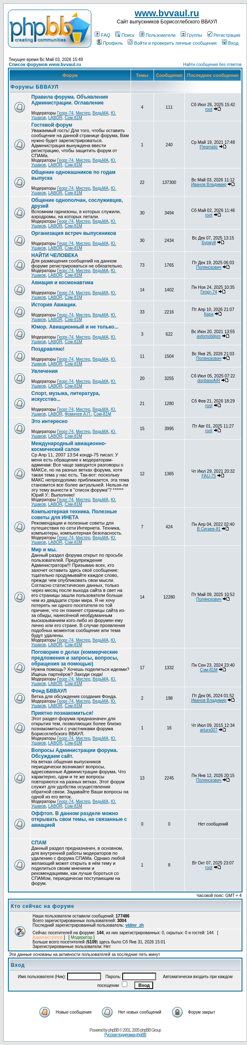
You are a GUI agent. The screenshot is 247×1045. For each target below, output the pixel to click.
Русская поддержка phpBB (125, 1034)
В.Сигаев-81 (209, 529)
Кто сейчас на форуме (42, 906)
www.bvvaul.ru (167, 13)
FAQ (102, 35)
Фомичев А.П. (78, 414)
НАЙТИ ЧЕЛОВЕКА (54, 255)
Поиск (124, 35)
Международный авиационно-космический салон (68, 446)
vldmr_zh (135, 925)
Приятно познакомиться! (62, 713)
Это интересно (49, 421)
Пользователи (157, 35)
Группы (191, 35)
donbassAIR (208, 380)
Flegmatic (209, 147)
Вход (230, 43)
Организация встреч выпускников (73, 233)
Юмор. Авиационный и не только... (74, 327)
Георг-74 (65, 113)
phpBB (113, 1030)
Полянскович (208, 267)
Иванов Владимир (209, 184)
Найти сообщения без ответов (212, 64)
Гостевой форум (51, 125)
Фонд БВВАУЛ (49, 691)
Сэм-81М (73, 117)
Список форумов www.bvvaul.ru (45, 64)
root (208, 109)
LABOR (55, 117)
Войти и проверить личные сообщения (172, 43)
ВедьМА (100, 113)
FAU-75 (209, 476)
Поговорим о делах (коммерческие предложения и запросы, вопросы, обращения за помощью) (74, 658)
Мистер (83, 113)
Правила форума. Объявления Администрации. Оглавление (69, 100)
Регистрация (223, 35)
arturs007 (208, 730)
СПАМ (38, 843)
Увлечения (44, 371)
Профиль (110, 43)
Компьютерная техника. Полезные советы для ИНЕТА (74, 514)
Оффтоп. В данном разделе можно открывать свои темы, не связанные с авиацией (79, 819)
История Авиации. (54, 305)
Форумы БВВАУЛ (34, 87)
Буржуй (209, 242)
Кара (209, 314)
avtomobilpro (209, 336)
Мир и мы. (44, 550)
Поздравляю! (47, 349)
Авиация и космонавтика (62, 282)
